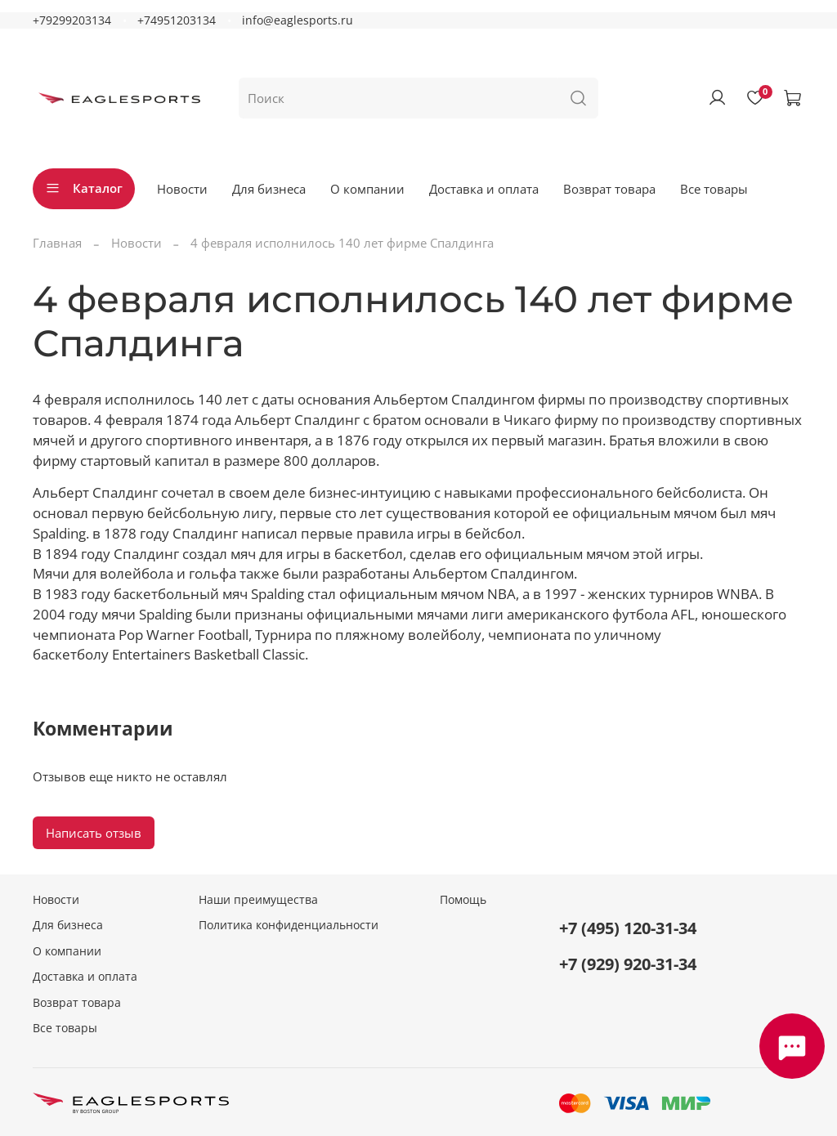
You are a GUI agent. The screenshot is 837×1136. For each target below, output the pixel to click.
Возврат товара (609, 189)
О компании (367, 189)
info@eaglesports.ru (297, 20)
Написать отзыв (93, 833)
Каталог (84, 188)
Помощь (463, 899)
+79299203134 (72, 20)
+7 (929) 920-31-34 (627, 964)
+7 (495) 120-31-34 (627, 928)
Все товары (714, 189)
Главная (57, 243)
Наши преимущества (258, 899)
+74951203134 (176, 20)
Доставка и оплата (484, 189)
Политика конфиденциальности (288, 925)
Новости (182, 189)
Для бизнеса (269, 189)
